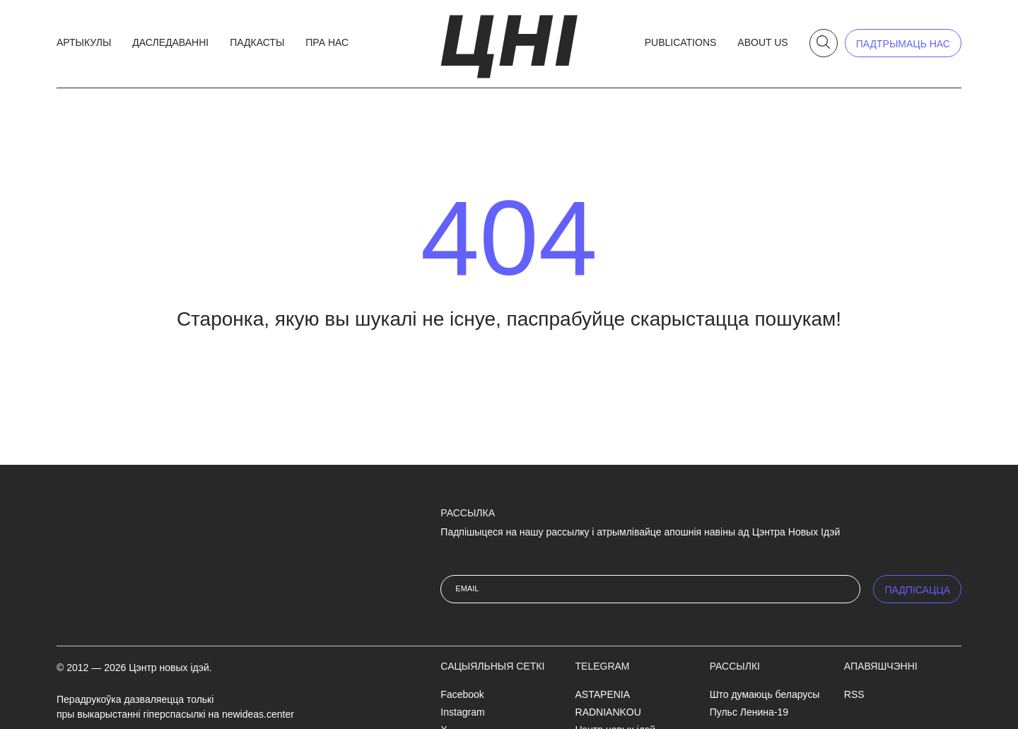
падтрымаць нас (903, 43)
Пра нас (327, 42)
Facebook (462, 694)
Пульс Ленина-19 (749, 712)
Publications (681, 42)
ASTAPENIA (603, 694)
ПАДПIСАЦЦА (917, 589)
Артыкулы (84, 42)
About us (762, 42)
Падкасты (257, 42)
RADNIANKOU (608, 712)
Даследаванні (170, 42)
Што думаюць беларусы (765, 694)
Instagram (462, 712)
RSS (854, 694)
